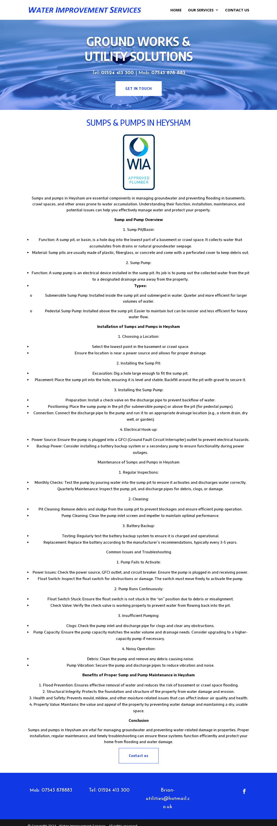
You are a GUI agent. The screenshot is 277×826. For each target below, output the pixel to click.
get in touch (138, 88)
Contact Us (237, 10)
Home (176, 10)
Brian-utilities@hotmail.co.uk (168, 798)
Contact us (138, 755)
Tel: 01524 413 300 (109, 790)
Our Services (201, 10)
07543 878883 (57, 790)
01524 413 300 (118, 73)
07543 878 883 (168, 73)
